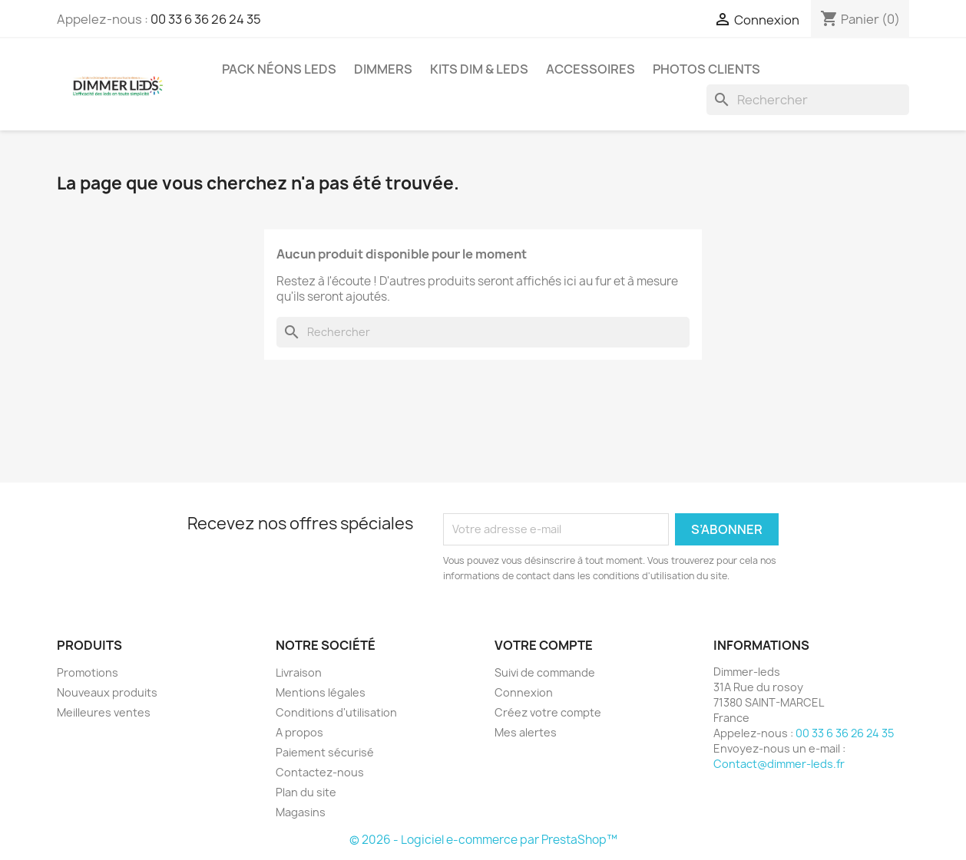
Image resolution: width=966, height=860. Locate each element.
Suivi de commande (545, 672)
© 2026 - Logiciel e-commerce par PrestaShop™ (483, 840)
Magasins (301, 812)
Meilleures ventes (104, 712)
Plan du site (306, 792)
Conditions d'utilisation (336, 712)
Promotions (87, 672)
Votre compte (544, 645)
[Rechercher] (807, 99)
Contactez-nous (320, 772)
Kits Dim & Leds (479, 69)
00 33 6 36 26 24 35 (206, 19)
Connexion (524, 692)
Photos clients (706, 69)
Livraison (299, 672)
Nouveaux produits (107, 692)
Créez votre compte (548, 712)
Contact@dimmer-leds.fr (779, 763)
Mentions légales (321, 692)
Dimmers (383, 69)
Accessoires (590, 69)
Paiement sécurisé (325, 752)
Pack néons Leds (279, 69)
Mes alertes (526, 732)
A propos (299, 732)
